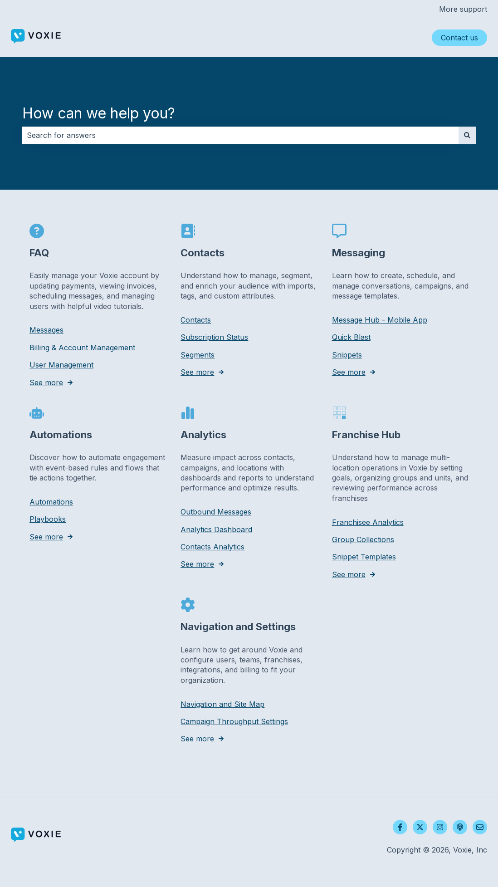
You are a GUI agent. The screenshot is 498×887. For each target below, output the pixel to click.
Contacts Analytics (212, 546)
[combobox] (240, 135)
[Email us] (480, 827)
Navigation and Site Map (222, 703)
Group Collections (363, 539)
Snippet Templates (364, 556)
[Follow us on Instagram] (440, 827)
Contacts (196, 319)
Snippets (347, 354)
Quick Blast (351, 337)
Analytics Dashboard (216, 529)
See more (46, 382)
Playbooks (47, 519)
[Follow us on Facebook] (400, 827)
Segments (198, 354)
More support (463, 9)
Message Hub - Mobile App (379, 319)
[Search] (467, 135)
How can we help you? (98, 113)
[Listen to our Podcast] (460, 827)
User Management (61, 364)
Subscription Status (214, 337)
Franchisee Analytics (368, 521)
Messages (46, 329)
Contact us (459, 37)
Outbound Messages (216, 511)
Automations (51, 501)
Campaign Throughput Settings (234, 721)
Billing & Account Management (82, 347)
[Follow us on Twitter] (420, 827)
